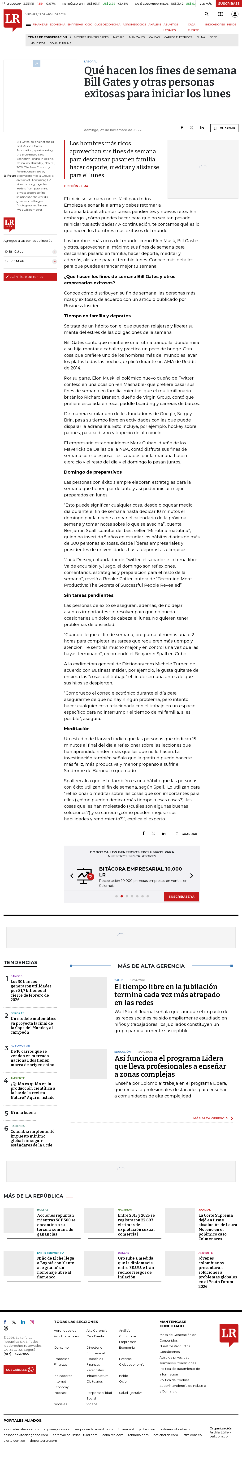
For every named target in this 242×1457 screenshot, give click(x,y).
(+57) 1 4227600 (16, 1353)
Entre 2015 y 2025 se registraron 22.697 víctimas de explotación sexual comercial (136, 1224)
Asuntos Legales (66, 1336)
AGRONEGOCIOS (134, 24)
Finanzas (60, 1364)
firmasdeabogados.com (136, 1429)
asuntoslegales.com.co (21, 1429)
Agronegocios (65, 1330)
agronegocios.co (57, 1429)
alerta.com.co (14, 1440)
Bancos (16, 976)
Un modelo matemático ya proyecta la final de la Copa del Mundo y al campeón (33, 1025)
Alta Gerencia (96, 1330)
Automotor (20, 1045)
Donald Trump (60, 43)
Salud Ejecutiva (131, 1393)
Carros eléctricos (178, 37)
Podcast (60, 1393)
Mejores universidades (91, 37)
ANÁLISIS (154, 24)
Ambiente (18, 1078)
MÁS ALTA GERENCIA (210, 1118)
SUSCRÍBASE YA (181, 896)
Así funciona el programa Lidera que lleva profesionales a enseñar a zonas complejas (170, 1066)
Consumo (61, 1347)
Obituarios (94, 1381)
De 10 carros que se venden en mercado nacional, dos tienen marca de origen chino (32, 1058)
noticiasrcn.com (165, 1435)
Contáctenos (170, 1352)
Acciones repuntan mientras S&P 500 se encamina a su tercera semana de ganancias (56, 1224)
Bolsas (42, 1209)
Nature (118, 37)
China (201, 37)
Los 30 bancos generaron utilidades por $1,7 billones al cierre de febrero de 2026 (31, 990)
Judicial (205, 1209)
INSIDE (231, 24)
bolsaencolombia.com (177, 1429)
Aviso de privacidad (175, 1357)
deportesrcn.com (43, 1440)
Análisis (124, 1330)
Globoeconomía (131, 1364)
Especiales (94, 1359)
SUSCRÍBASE (229, 3)
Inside (123, 1376)
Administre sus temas (24, 276)
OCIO (88, 24)
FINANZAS (40, 24)
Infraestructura (97, 1376)
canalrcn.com (112, 1435)
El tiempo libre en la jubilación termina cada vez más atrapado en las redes (167, 994)
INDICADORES (215, 24)
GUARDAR (224, 128)
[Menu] (29, 24)
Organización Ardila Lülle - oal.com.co (221, 1432)
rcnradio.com (138, 1435)
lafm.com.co (192, 1435)
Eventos (125, 1359)
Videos (91, 1404)
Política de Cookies (174, 1380)
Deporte (17, 1013)
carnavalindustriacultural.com (75, 1435)
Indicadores (63, 1376)
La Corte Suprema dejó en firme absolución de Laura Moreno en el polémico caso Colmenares (218, 1227)
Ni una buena (23, 1112)
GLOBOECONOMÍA (108, 24)
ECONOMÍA (57, 24)
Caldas (154, 37)
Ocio (123, 1381)
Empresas (61, 1359)
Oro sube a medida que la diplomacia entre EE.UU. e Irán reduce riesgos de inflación (136, 1267)
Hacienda (18, 1126)
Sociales (60, 1404)
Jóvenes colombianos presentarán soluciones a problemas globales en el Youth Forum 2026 (218, 1272)
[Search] (206, 14)
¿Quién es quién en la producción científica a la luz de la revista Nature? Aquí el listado (33, 1091)
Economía (127, 1347)
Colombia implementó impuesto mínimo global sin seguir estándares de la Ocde (33, 1138)
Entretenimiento (50, 1252)
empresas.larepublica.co (94, 1429)
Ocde (213, 37)
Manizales (137, 37)
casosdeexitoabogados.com (26, 1435)
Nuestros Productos (175, 1346)
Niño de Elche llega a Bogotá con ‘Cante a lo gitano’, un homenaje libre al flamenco (55, 1267)
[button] (70, 876)
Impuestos (37, 43)
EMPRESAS (75, 24)
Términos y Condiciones (178, 1363)
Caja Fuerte (95, 1336)
